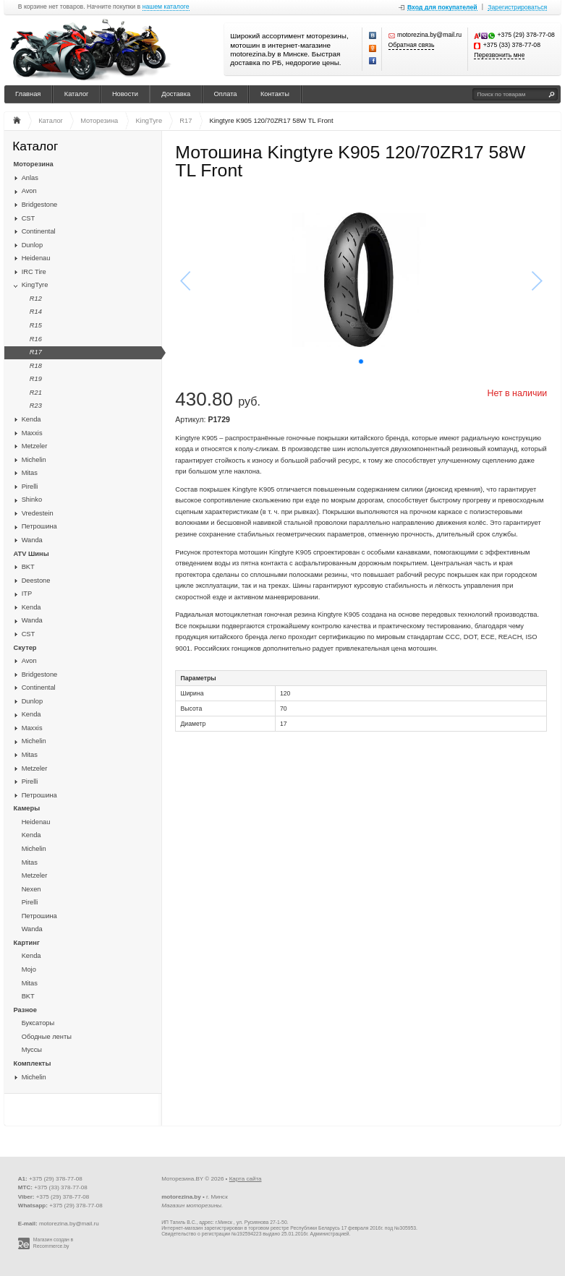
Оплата (225, 94)
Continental (39, 231)
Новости (125, 94)
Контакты (274, 94)
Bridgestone (40, 204)
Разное (25, 1010)
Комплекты (32, 1063)
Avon (29, 190)
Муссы (32, 1049)
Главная (28, 94)
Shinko (32, 499)
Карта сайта (245, 1179)
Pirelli (30, 486)
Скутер (25, 647)
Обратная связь (411, 45)
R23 (36, 405)
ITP (27, 593)
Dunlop (32, 245)
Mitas (30, 472)
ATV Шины (31, 553)
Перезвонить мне (499, 55)
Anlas (30, 177)
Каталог (76, 94)
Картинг (27, 942)
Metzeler (35, 446)
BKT (28, 566)
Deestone (36, 580)
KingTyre (35, 284)
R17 (36, 352)
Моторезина (34, 164)
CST (28, 218)
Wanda (32, 540)
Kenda (31, 419)
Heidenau (36, 258)
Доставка (175, 94)
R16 (36, 339)
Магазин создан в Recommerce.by (53, 1243)
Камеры (27, 808)
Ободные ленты (47, 1036)
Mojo (29, 969)
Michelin (34, 459)
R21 (36, 392)
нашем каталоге (166, 7)
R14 (36, 311)
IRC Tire (34, 271)
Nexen (31, 889)
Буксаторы (38, 1023)
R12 (36, 298)
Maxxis (32, 433)
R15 (36, 325)
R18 (36, 365)
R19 (36, 378)
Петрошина (39, 526)
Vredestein (38, 513)
